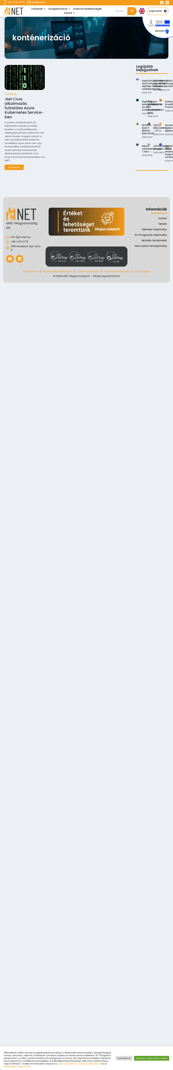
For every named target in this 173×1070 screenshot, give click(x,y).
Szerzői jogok (142, 271)
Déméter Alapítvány (154, 229)
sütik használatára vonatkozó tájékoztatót (79, 1063)
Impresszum (30, 271)
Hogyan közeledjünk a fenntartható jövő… (154, 131)
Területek (37, 9)
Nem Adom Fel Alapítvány (151, 246)
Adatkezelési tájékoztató (57, 271)
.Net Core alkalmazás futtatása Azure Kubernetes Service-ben (24, 108)
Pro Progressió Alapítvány (151, 235)
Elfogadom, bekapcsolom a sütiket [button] (151, 1058)
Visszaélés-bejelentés (116, 271)
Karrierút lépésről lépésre (167, 175)
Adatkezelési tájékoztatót (17, 1066)
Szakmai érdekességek (87, 9)
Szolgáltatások (58, 9)
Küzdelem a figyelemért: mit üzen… (159, 92)
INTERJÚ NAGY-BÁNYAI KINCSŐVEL (148, 160)
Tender (162, 224)
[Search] (119, 11)
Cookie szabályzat (88, 271)
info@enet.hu (39, 2)
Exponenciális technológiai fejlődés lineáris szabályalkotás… (152, 84)
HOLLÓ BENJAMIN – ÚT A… (157, 167)
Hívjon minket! (107, 229)
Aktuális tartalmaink (154, 240)
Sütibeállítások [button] (124, 1058)
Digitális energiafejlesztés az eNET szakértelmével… (152, 121)
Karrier (68, 13)
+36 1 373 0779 (16, 2)
